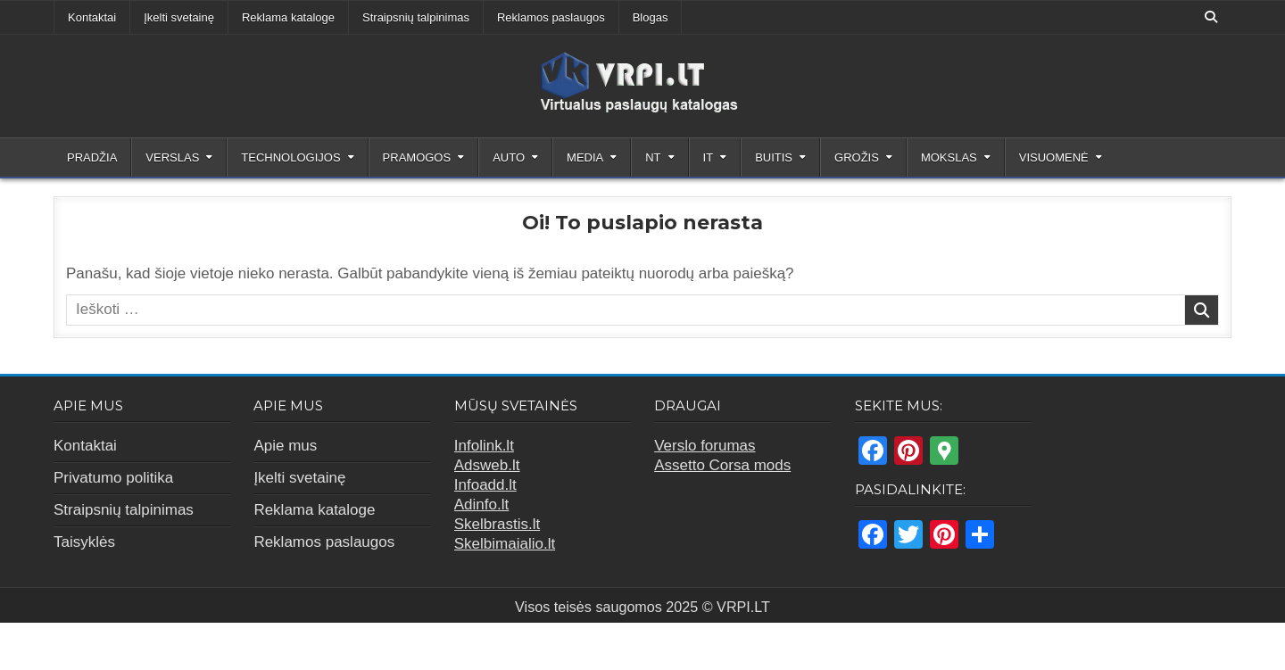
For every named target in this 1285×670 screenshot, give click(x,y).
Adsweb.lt (487, 465)
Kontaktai (92, 17)
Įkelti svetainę (179, 17)
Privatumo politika (113, 477)
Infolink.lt (484, 445)
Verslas (172, 157)
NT (652, 157)
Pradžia (92, 157)
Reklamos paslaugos (551, 17)
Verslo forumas (704, 445)
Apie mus (285, 445)
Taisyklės (84, 542)
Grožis (856, 157)
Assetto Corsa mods (722, 465)
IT (708, 157)
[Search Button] (1211, 17)
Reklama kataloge (288, 17)
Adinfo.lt (481, 504)
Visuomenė (1054, 157)
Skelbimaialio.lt (504, 543)
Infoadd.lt (485, 484)
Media (585, 157)
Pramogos (417, 157)
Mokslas (949, 157)
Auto (509, 157)
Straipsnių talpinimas (415, 17)
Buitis (773, 157)
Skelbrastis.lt (497, 524)
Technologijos (290, 157)
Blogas (650, 17)
